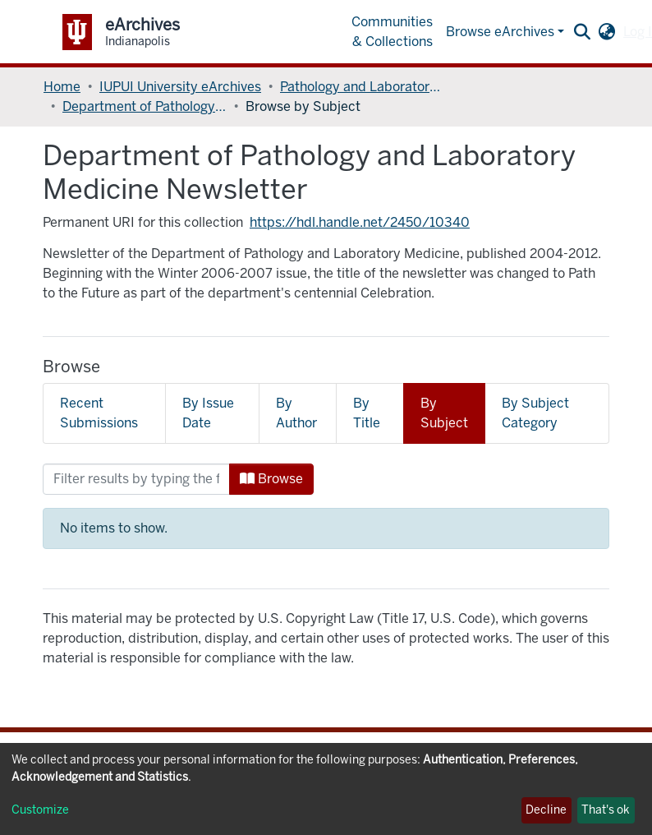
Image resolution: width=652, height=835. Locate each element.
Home (62, 87)
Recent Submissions (99, 413)
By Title (366, 413)
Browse (271, 479)
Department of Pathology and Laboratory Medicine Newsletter (144, 106)
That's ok (605, 810)
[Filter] (136, 479)
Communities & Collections (392, 31)
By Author (296, 413)
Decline (546, 810)
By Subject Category (535, 413)
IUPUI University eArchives (180, 87)
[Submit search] (582, 32)
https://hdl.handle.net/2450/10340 (360, 222)
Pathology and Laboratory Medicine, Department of (362, 87)
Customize (40, 810)
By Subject (444, 413)
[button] (606, 32)
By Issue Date (208, 413)
